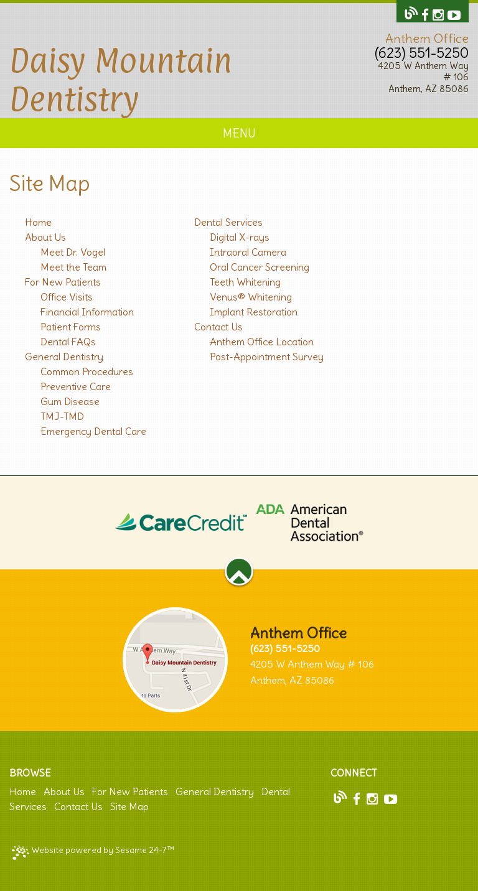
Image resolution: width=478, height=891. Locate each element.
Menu (239, 133)
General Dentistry (215, 791)
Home (22, 791)
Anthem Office (427, 38)
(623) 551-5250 (422, 53)
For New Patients (130, 791)
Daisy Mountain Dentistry (120, 79)
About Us (64, 791)
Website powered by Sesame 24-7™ (93, 852)
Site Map (129, 806)
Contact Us (78, 806)
